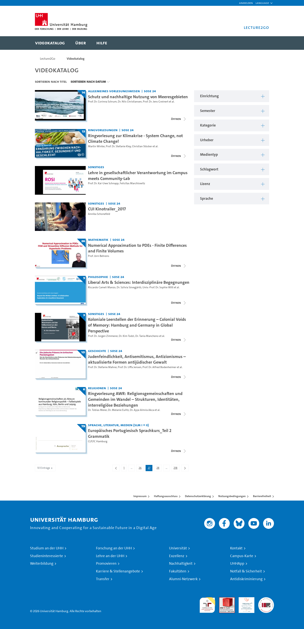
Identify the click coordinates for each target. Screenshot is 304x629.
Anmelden (246, 3)
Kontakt (236, 548)
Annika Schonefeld (99, 214)
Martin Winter (96, 146)
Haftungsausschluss (166, 496)
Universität (178, 548)
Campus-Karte (241, 555)
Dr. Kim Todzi (126, 336)
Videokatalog (76, 59)
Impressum (140, 496)
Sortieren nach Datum (88, 81)
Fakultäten (177, 571)
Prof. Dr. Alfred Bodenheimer (159, 367)
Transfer (102, 579)
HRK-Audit (245, 599)
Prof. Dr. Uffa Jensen (129, 367)
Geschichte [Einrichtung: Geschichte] (97, 350)
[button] (262, 3)
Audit (222, 599)
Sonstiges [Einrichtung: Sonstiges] (96, 166)
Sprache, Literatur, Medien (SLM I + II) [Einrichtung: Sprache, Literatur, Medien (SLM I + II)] (118, 424)
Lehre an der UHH (110, 555)
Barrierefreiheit (262, 496)
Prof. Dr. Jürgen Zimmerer (103, 336)
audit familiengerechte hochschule (207, 604)
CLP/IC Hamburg (97, 441)
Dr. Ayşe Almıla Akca (142, 410)
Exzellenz (176, 555)
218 (177, 468)
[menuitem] (50, 43)
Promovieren (106, 563)
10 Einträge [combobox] (45, 468)
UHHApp (237, 563)
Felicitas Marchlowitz (132, 183)
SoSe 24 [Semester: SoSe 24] (150, 91)
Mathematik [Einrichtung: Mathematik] (98, 239)
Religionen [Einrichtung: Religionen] (97, 387)
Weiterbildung (41, 563)
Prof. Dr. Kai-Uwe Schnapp (103, 183)
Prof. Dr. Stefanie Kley (118, 146)
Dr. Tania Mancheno (147, 336)
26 (141, 468)
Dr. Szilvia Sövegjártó (129, 287)
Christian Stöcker (142, 146)
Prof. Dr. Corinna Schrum (102, 101)
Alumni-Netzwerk (183, 579)
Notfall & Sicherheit (246, 571)
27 (150, 468)
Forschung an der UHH (114, 548)
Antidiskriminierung (246, 579)
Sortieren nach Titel (51, 81)
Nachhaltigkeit (181, 563)
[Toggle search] (262, 43)
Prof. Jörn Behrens (98, 256)
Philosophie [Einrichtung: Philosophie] (98, 276)
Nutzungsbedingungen (232, 496)
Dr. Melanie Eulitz (118, 410)
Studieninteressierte (46, 555)
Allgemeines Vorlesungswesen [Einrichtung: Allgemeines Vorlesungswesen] (114, 91)
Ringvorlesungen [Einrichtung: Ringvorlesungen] (102, 129)
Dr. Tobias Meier (97, 410)
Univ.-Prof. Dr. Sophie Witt (157, 287)
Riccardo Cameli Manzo (102, 287)
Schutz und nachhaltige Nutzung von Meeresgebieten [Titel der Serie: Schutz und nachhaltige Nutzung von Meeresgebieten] (138, 97)
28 (159, 468)
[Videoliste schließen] (179, 119)
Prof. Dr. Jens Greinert (155, 101)
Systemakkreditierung (266, 599)
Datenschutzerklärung (198, 496)
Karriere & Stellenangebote (118, 571)
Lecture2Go (47, 59)
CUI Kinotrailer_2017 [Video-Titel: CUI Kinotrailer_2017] (107, 209)
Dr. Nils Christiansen (130, 101)
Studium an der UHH (46, 548)
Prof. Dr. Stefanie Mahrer (102, 367)
